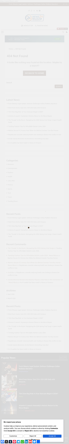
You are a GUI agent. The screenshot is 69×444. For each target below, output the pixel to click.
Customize (13, 436)
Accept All (52, 436)
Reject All (33, 436)
